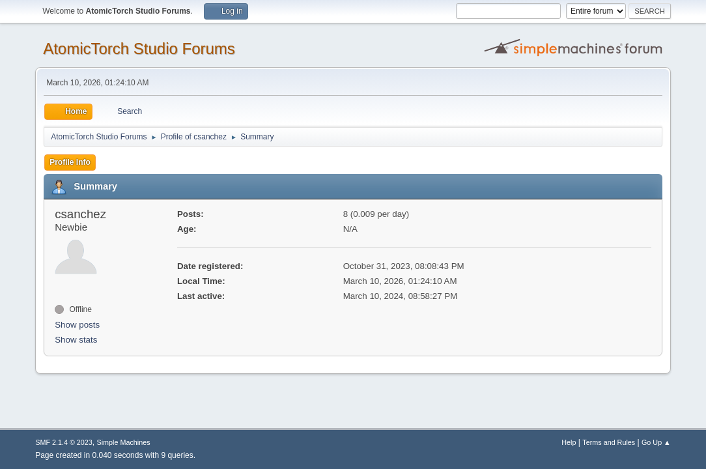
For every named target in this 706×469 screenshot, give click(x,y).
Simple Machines (123, 442)
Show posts (77, 325)
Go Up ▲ (656, 442)
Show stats (76, 340)
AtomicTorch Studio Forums (139, 48)
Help (568, 442)
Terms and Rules (608, 442)
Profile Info (70, 162)
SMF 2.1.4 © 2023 (63, 442)
